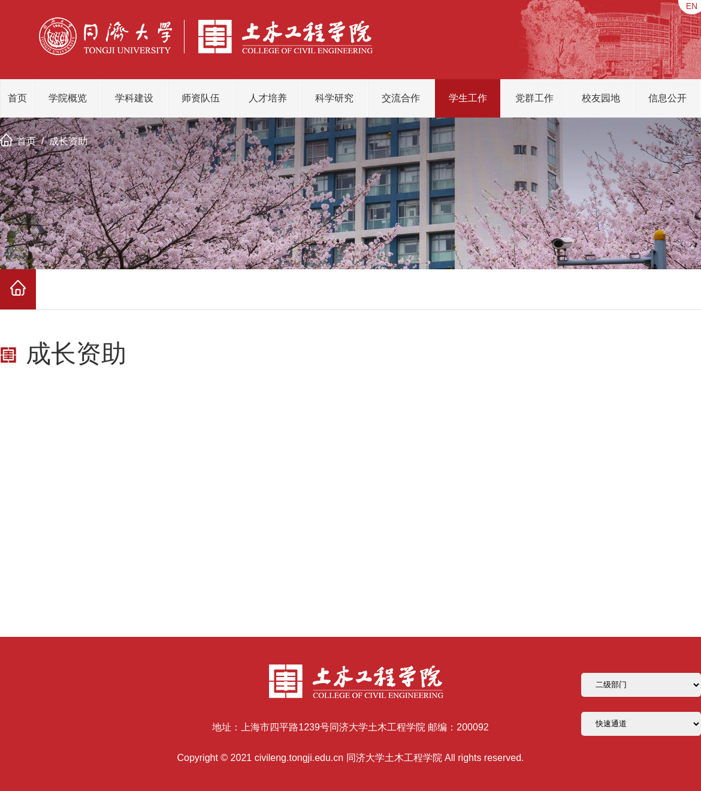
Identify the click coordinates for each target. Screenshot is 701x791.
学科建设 (134, 98)
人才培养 (268, 98)
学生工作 (468, 98)
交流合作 (401, 98)
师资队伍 (201, 98)
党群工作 (534, 98)
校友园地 (601, 98)
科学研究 (334, 98)
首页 (17, 98)
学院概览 (68, 98)
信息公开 (667, 98)
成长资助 (68, 141)
